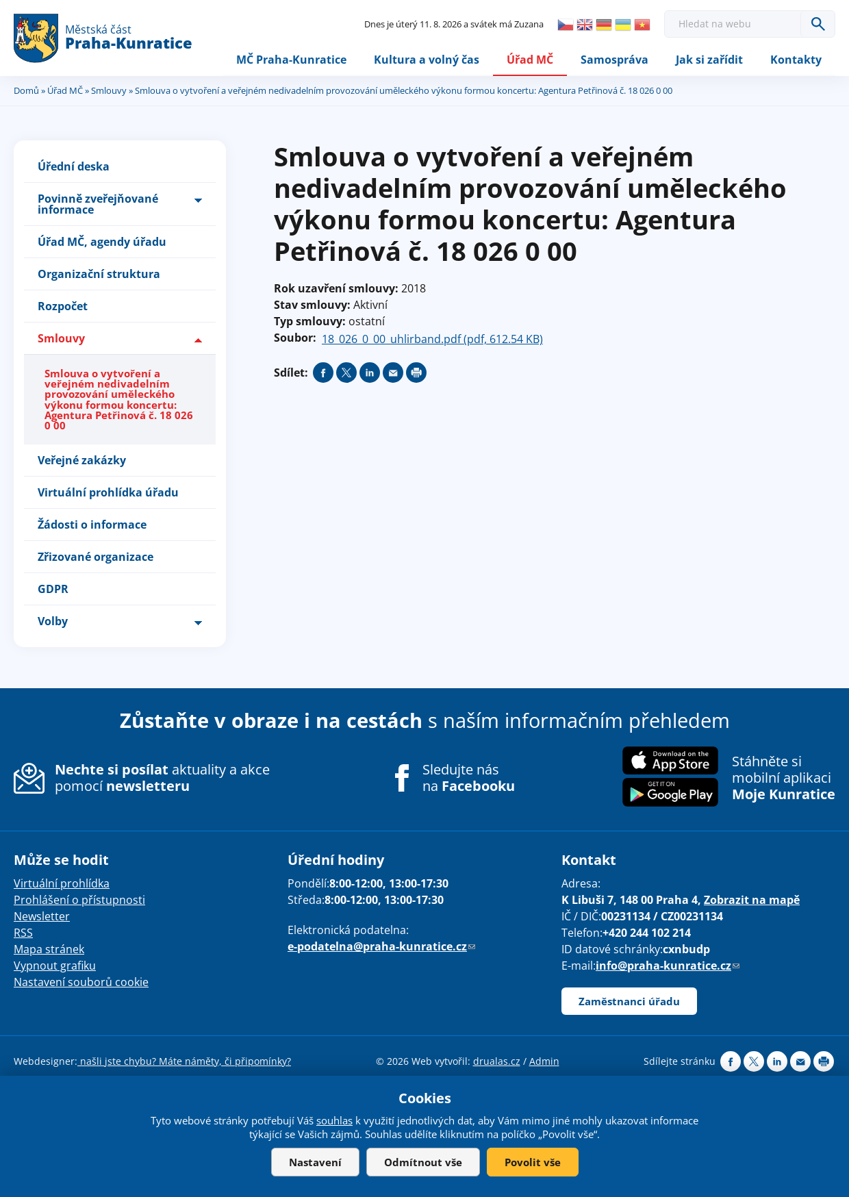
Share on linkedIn (369, 373)
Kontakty (796, 59)
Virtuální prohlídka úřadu (108, 493)
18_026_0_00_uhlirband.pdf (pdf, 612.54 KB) (432, 339)
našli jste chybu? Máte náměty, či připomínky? (184, 1061)
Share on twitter (346, 373)
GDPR (53, 589)
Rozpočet (63, 306)
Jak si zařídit (709, 59)
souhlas (334, 1120)
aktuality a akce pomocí (162, 778)
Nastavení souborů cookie (81, 982)
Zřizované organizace (95, 557)
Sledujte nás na (468, 778)
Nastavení (315, 1162)
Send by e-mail (393, 373)
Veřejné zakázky (82, 460)
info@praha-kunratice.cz (667, 966)
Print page (416, 373)
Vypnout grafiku (55, 966)
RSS (23, 933)
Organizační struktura (99, 274)
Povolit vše (533, 1162)
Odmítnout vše (423, 1162)
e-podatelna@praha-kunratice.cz (381, 947)
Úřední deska (74, 167)
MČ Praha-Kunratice (291, 59)
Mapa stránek (49, 949)
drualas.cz (496, 1061)
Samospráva (614, 59)
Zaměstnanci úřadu (629, 1002)
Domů (26, 91)
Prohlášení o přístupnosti (79, 900)
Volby (53, 621)
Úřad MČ (530, 59)
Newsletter (42, 916)
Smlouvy (109, 91)
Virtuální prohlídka (62, 884)
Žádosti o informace (92, 525)
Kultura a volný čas (426, 59)
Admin (544, 1061)
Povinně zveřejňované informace (98, 205)
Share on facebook (323, 373)
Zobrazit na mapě (752, 900)
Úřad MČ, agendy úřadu (102, 242)
